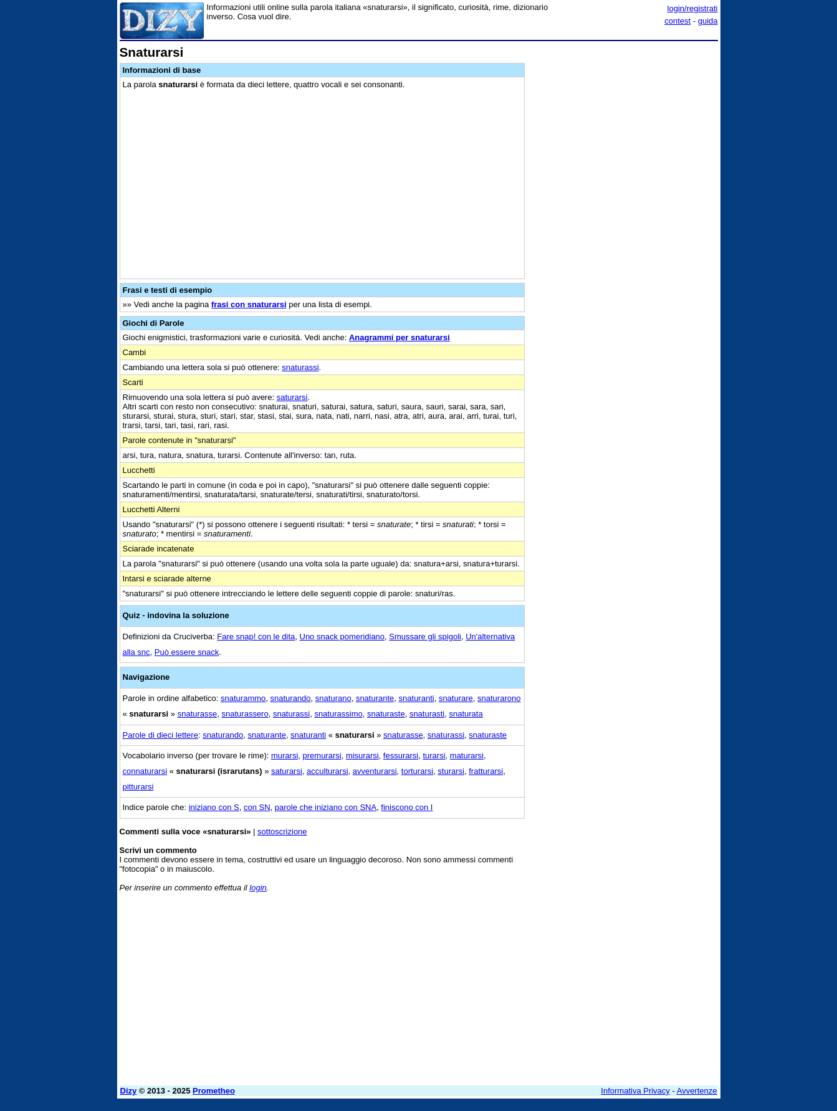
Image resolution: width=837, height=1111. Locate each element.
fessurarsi (400, 755)
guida (708, 21)
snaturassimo (338, 713)
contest (677, 21)
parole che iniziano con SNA (325, 807)
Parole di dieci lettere (160, 735)
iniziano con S (214, 807)
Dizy (128, 1090)
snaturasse (198, 713)
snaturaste (386, 713)
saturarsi (292, 397)
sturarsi (451, 771)
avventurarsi (375, 771)
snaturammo (243, 698)
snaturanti (416, 698)
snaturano (333, 698)
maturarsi (467, 755)
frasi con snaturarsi (249, 304)
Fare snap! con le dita (256, 636)
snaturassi (300, 367)
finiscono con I (407, 807)
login (257, 887)
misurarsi (362, 755)
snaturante (375, 698)
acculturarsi (327, 771)
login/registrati (692, 8)
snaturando (290, 698)
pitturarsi (138, 786)
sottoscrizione (282, 831)
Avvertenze (697, 1090)
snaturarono (498, 698)
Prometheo (214, 1090)
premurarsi (322, 755)
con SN (257, 807)
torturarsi (417, 771)
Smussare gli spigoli (425, 636)
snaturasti (426, 713)
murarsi (284, 755)
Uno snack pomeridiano (342, 636)
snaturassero (245, 713)
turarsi (434, 755)
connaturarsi (145, 771)
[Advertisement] (624, 232)
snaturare (456, 698)
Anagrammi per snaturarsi (399, 337)
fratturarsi (486, 771)
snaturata (465, 713)
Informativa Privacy (635, 1090)
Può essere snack (187, 652)
